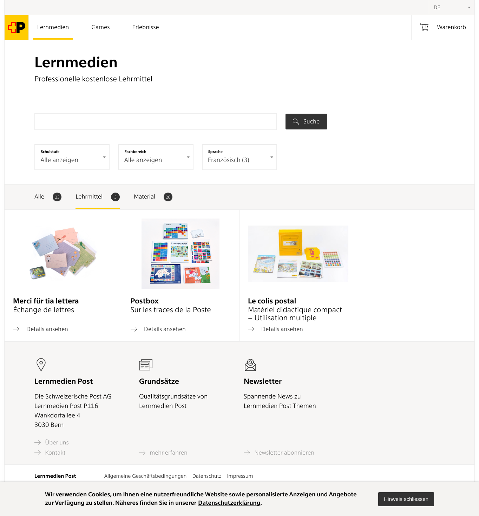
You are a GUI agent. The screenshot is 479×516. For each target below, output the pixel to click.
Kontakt (49, 452)
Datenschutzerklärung (229, 503)
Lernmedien (53, 27)
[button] (406, 499)
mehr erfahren (163, 452)
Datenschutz (206, 476)
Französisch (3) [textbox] (228, 160)
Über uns (51, 442)
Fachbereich (135, 151)
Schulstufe (50, 151)
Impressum (240, 476)
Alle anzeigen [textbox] (59, 160)
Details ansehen (40, 329)
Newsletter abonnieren (279, 452)
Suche (306, 121)
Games (100, 27)
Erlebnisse (145, 27)
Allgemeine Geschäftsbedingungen (145, 476)
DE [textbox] (437, 7)
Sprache (215, 151)
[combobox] (451, 7)
